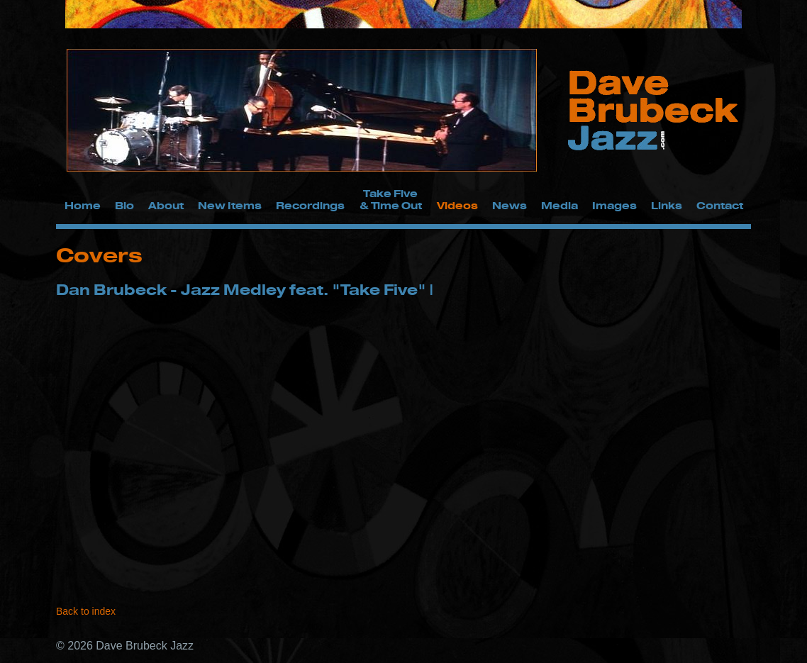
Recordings (310, 205)
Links (666, 205)
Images (614, 205)
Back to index (86, 611)
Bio (124, 205)
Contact (719, 205)
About (166, 205)
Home (83, 205)
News (509, 205)
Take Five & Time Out (391, 199)
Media (559, 205)
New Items (230, 205)
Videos (457, 205)
